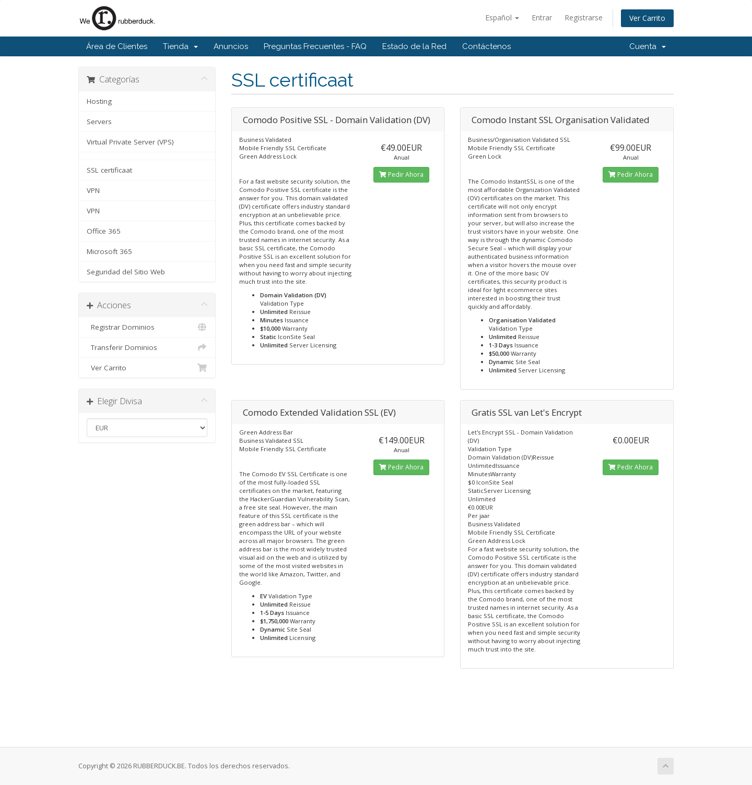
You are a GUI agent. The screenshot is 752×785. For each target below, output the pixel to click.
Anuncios (231, 46)
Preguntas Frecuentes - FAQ (315, 46)
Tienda (180, 46)
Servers (99, 121)
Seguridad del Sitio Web (126, 271)
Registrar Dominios (147, 327)
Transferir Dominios (147, 347)
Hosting (99, 101)
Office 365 (104, 231)
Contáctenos (486, 46)
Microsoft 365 (109, 251)
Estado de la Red (414, 46)
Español (502, 17)
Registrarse (584, 17)
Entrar (542, 17)
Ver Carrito (647, 18)
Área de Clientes (116, 46)
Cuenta (647, 46)
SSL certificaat (109, 170)
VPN (93, 190)
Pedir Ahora (401, 174)
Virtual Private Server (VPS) (130, 142)
